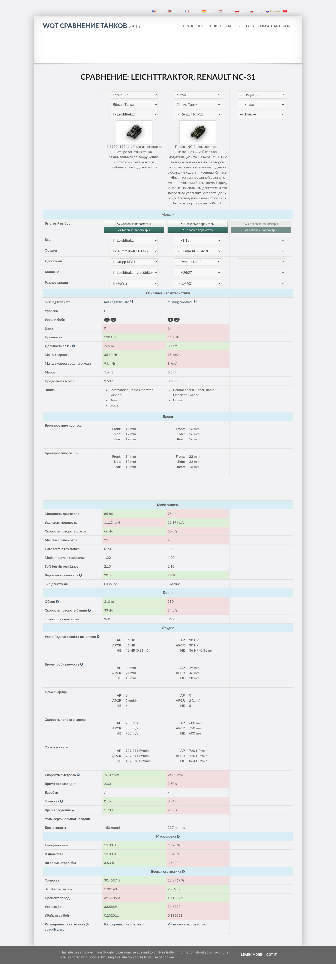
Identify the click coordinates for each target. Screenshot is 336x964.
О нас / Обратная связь (268, 26)
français (192, 11)
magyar (225, 11)
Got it (271, 955)
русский (273, 11)
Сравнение (193, 26)
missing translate (118, 302)
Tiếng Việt (291, 11)
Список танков (225, 26)
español (209, 11)
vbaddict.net (54, 929)
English (158, 11)
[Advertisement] (168, 45)
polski (240, 11)
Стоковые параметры (134, 224)
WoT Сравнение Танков (91, 25)
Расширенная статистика (124, 924)
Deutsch (175, 11)
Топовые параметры (134, 230)
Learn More (251, 955)
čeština (256, 11)
